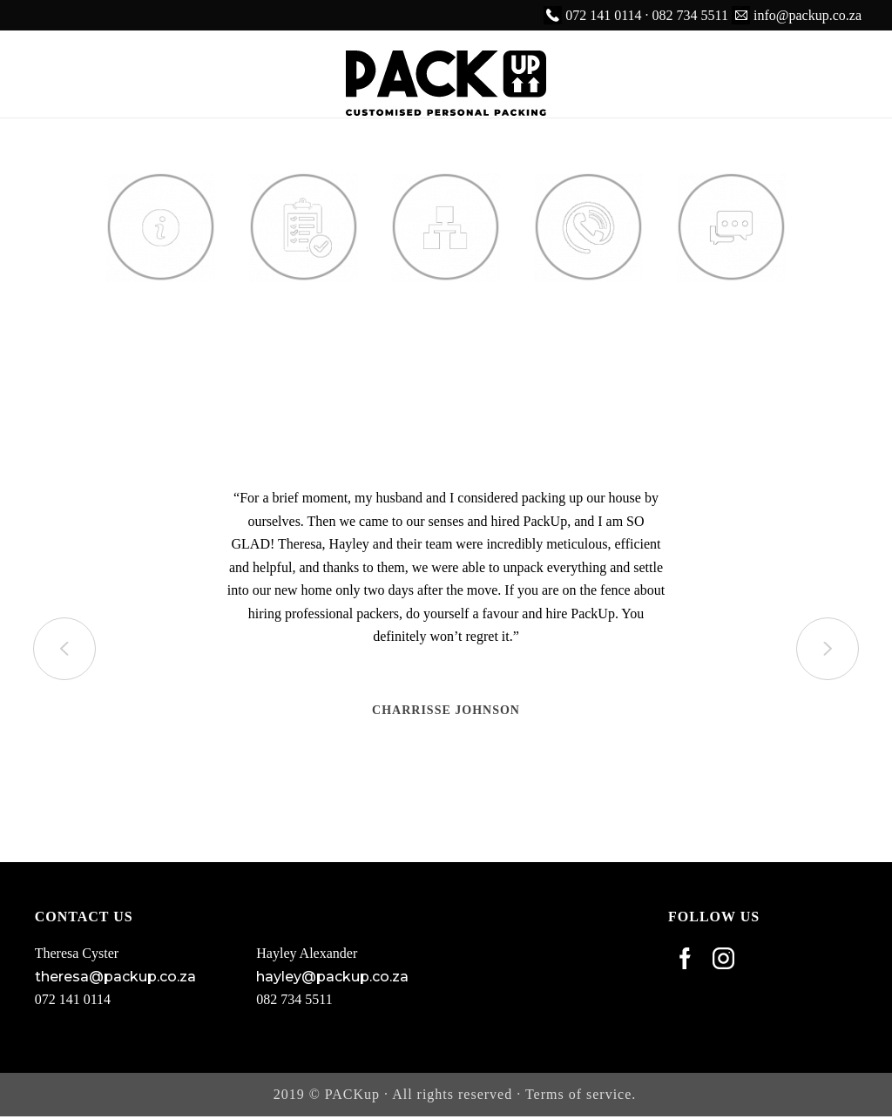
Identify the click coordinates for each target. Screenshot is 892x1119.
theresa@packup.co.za (115, 976)
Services (303, 301)
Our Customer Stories (731, 324)
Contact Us (588, 301)
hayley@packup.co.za (332, 976)
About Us (160, 301)
